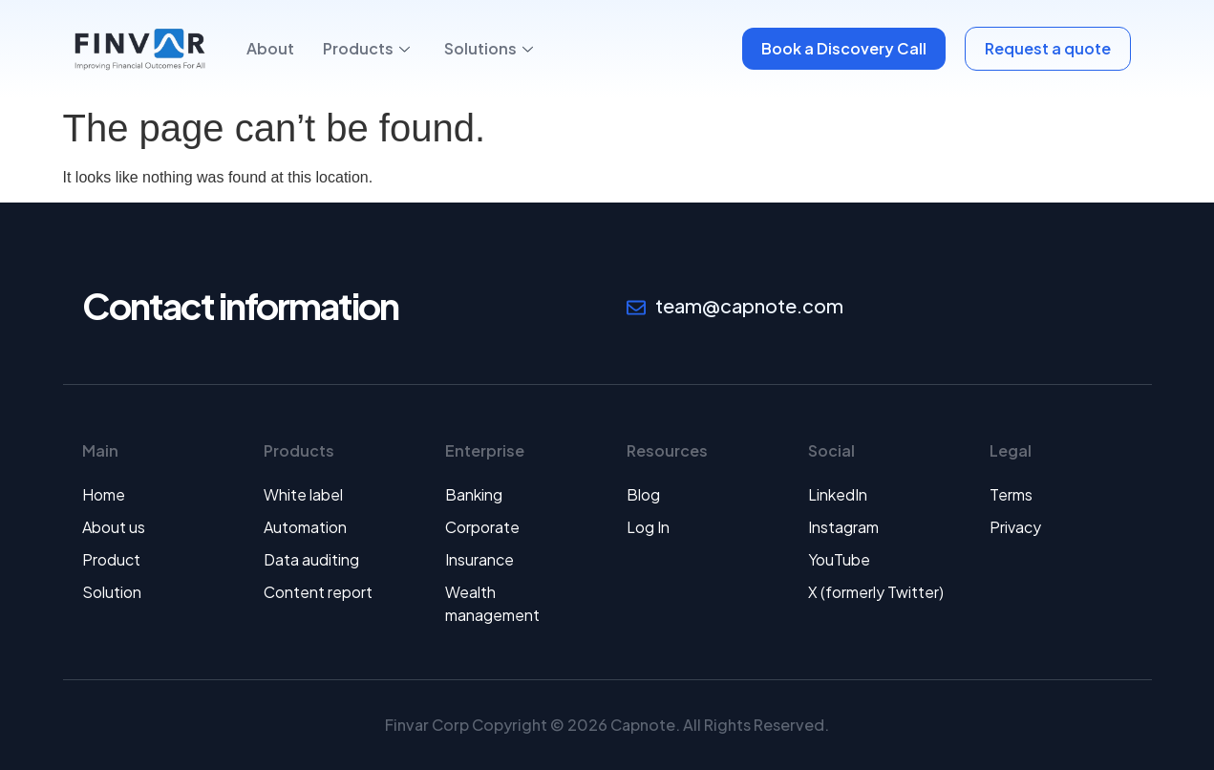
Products (366, 48)
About (270, 48)
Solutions (488, 48)
